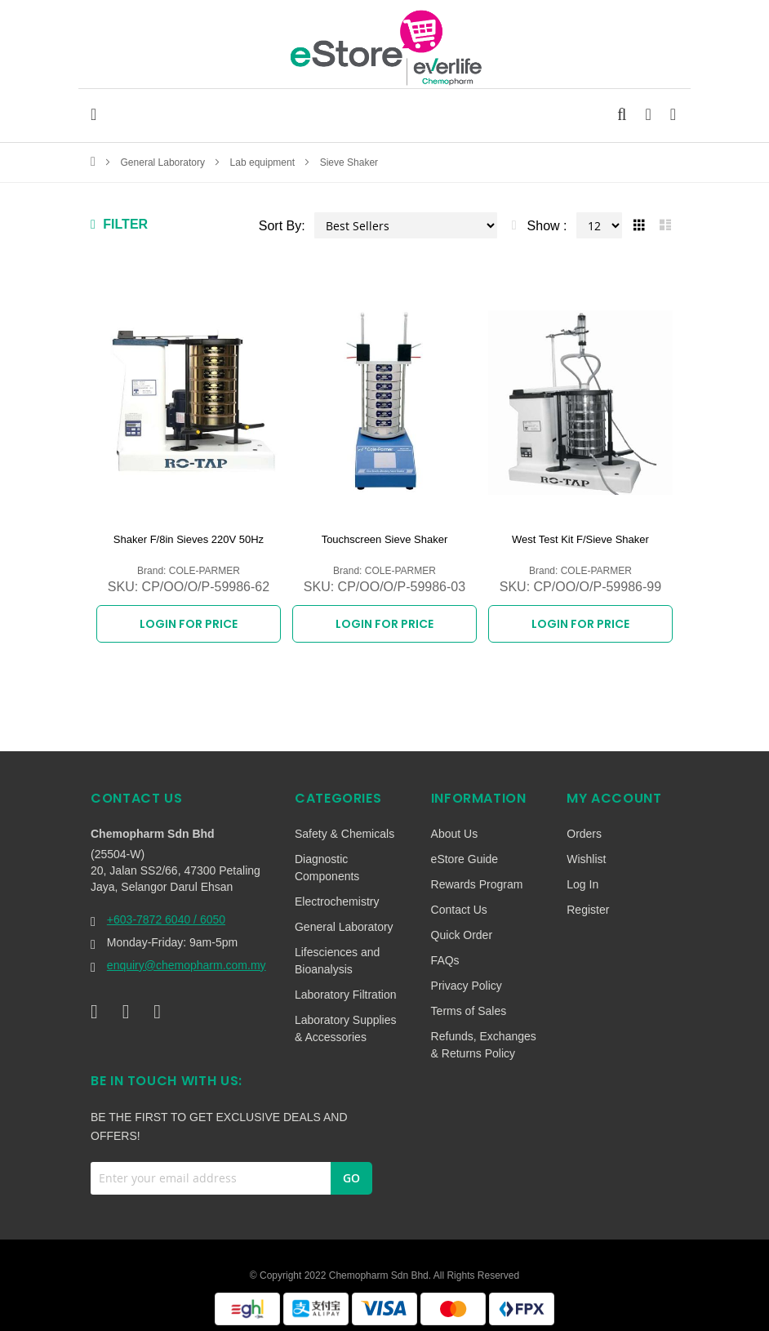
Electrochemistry (337, 892)
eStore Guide (465, 850)
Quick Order (461, 926)
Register (588, 900)
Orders (584, 824)
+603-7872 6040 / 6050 (166, 910)
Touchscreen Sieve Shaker (385, 539)
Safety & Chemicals (344, 824)
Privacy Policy (466, 976)
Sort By (280, 226)
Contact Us (459, 900)
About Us (454, 824)
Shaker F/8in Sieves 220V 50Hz (188, 539)
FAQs (445, 951)
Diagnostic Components (327, 859)
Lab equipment (264, 162)
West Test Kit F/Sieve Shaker (580, 539)
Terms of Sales (469, 1001)
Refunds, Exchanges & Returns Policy (483, 1036)
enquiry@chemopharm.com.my (186, 956)
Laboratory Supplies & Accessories (346, 1019)
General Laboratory (164, 162)
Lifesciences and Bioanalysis (337, 952)
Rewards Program (477, 875)
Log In (582, 875)
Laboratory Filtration (346, 985)
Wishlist (586, 850)
